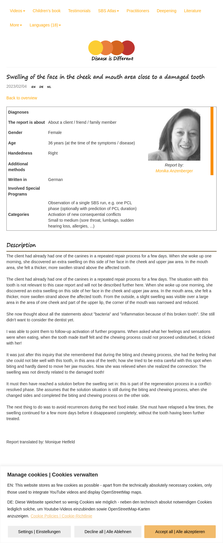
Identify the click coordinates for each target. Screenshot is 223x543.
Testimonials (79, 10)
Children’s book (47, 10)
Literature (192, 10)
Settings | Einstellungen (39, 531)
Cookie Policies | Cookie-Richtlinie (61, 516)
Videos (17, 10)
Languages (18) (45, 25)
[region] (111, 504)
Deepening (167, 10)
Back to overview (21, 98)
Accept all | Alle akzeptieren (180, 531)
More (16, 25)
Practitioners (138, 10)
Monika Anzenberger (174, 171)
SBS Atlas (108, 10)
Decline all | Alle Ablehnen (107, 531)
